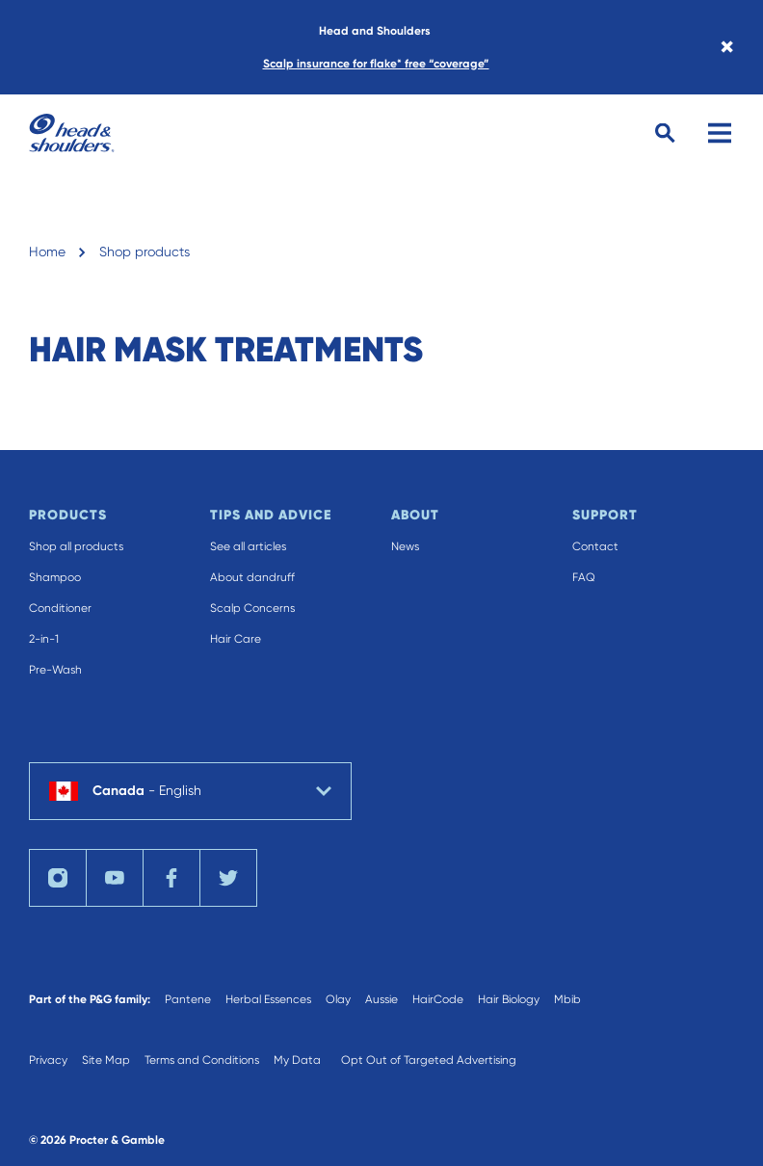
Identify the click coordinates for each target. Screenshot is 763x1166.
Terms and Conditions (202, 1060)
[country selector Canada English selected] (190, 791)
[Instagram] (58, 878)
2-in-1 (44, 639)
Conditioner (60, 608)
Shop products (144, 251)
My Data (297, 1060)
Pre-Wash (55, 669)
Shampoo (55, 577)
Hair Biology (508, 999)
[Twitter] (228, 878)
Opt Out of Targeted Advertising (428, 1060)
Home (47, 251)
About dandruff (252, 577)
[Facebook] (171, 878)
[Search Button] (665, 133)
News (405, 546)
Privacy (48, 1060)
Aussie (381, 999)
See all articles (248, 546)
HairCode (437, 999)
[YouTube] (115, 878)
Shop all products (76, 546)
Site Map (106, 1060)
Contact (595, 546)
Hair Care (235, 639)
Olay (338, 999)
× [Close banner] (727, 47)
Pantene (188, 999)
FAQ (583, 577)
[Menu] (719, 133)
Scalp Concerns (252, 608)
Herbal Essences (268, 999)
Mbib (567, 999)
